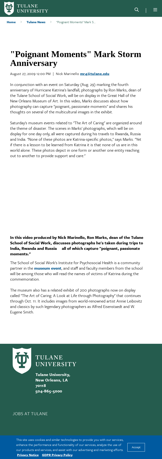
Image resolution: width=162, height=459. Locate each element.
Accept (136, 447)
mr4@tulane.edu (94, 73)
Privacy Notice (28, 454)
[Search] (136, 10)
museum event (47, 268)
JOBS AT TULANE (30, 413)
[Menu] (155, 9)
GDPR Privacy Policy (57, 454)
